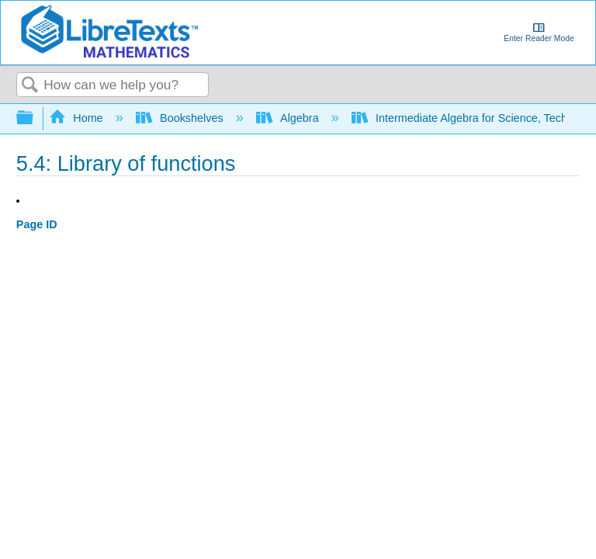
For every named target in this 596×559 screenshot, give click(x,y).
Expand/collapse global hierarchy (34, 118)
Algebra (289, 118)
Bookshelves (181, 118)
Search (30, 86)
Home (77, 118)
